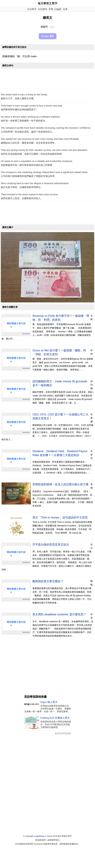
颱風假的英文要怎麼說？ (47, 581)
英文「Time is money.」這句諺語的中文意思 (60, 517)
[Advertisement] (47, 79)
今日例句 (42, 9)
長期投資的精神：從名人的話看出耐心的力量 (60, 484)
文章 (65, 9)
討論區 (57, 9)
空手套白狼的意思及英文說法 (50, 544)
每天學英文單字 (47, 3)
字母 (51, 9)
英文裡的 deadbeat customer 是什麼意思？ (59, 614)
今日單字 (32, 9)
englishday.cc (40, 836)
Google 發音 (47, 36)
